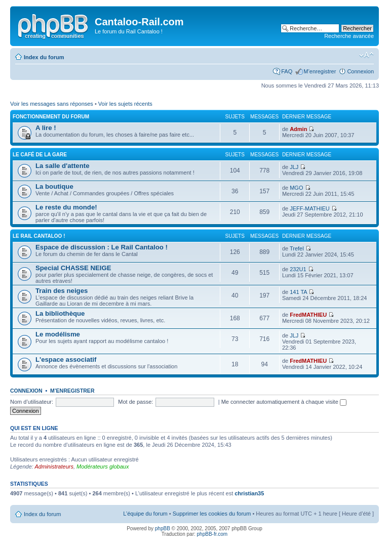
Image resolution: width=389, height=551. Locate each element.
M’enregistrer (319, 71)
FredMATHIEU (308, 315)
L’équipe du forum (145, 514)
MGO (296, 188)
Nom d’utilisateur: (31, 402)
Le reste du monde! (66, 207)
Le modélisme (57, 334)
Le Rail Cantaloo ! (39, 236)
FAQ (286, 71)
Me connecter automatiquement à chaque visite (283, 402)
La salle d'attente (62, 165)
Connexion (360, 71)
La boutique (54, 186)
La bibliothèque (60, 313)
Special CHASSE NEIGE (73, 268)
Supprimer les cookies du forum (212, 514)
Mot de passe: (135, 402)
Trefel (297, 248)
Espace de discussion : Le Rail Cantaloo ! (101, 247)
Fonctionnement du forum (51, 116)
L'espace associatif (65, 359)
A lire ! (45, 128)
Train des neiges (61, 290)
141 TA (298, 292)
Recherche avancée (349, 36)
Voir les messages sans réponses (51, 104)
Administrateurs (54, 466)
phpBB (162, 528)
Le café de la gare (40, 154)
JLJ (294, 167)
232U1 (298, 269)
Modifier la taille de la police (366, 55)
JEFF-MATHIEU (310, 208)
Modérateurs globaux (102, 466)
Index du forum (44, 57)
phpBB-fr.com (212, 534)
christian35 (249, 493)
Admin (298, 129)
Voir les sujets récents (125, 104)
